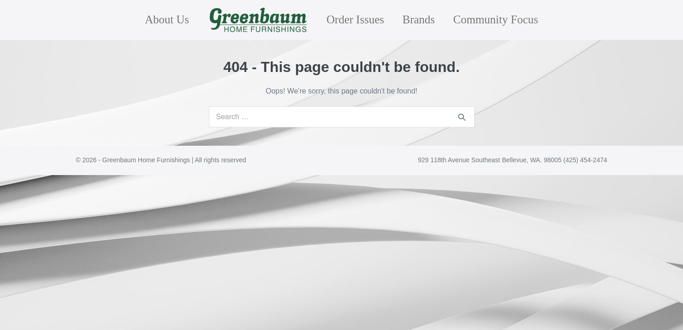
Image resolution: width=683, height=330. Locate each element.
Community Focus (495, 19)
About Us (167, 19)
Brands (418, 19)
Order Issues (355, 19)
